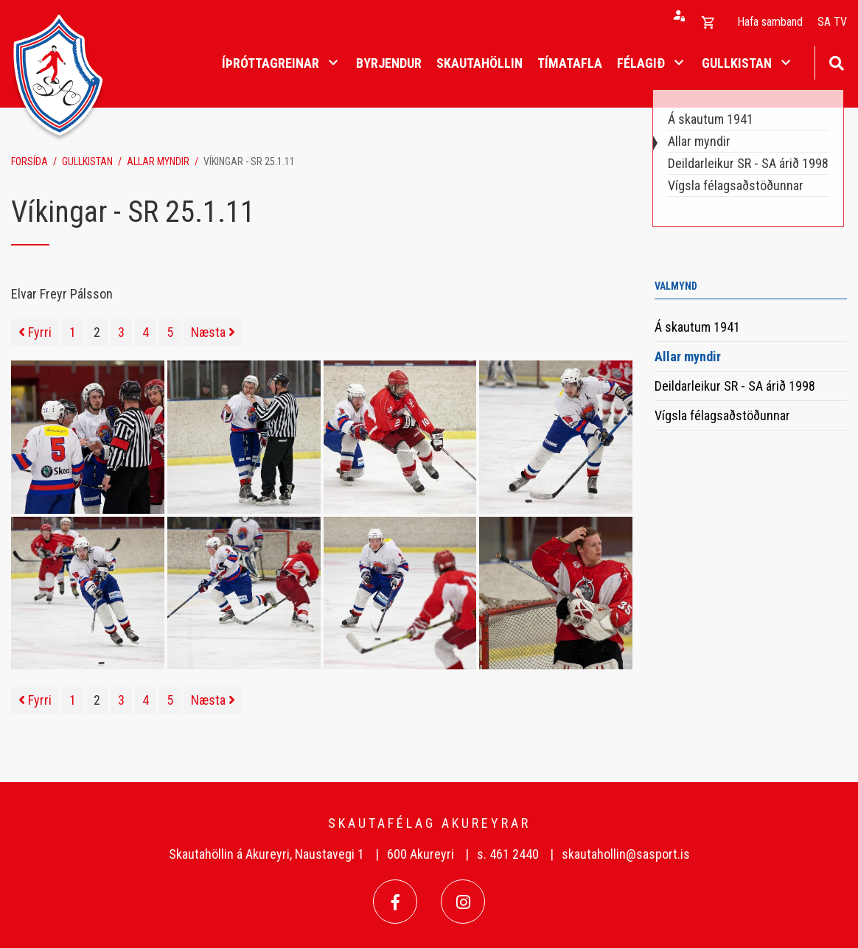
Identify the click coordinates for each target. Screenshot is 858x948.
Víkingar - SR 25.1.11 (249, 161)
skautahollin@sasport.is (626, 854)
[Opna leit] (836, 61)
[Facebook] (395, 901)
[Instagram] (463, 901)
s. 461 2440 (508, 854)
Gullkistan (87, 161)
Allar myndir (158, 161)
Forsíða (29, 161)
